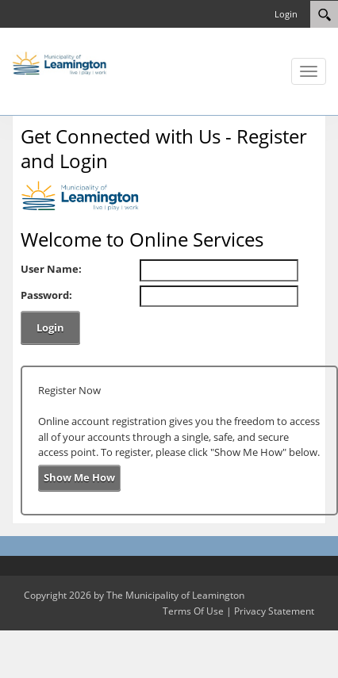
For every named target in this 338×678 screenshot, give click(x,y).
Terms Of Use (193, 611)
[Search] (324, 14)
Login (286, 14)
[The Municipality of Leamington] (59, 62)
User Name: (51, 269)
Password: (46, 295)
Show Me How (79, 477)
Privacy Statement (274, 611)
